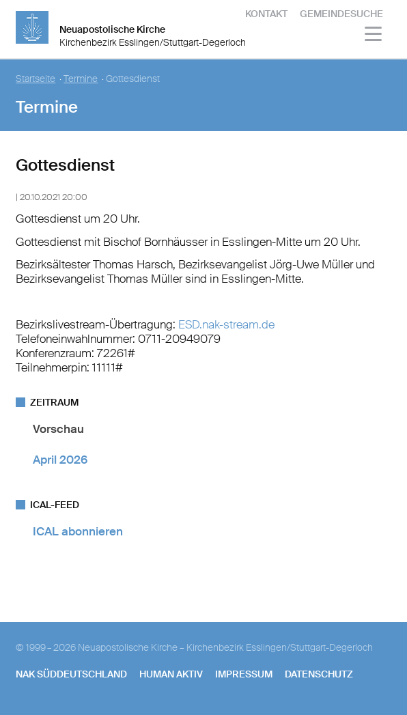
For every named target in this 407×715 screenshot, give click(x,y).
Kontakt (266, 14)
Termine (81, 79)
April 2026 (60, 459)
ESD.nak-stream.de (226, 324)
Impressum (243, 674)
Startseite (35, 79)
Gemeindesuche (341, 14)
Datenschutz (319, 674)
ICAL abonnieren (78, 531)
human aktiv (171, 674)
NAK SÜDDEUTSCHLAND (71, 674)
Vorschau (58, 428)
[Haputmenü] (374, 36)
